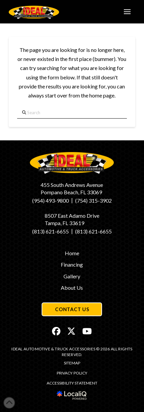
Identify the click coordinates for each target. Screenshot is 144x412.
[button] (127, 12)
